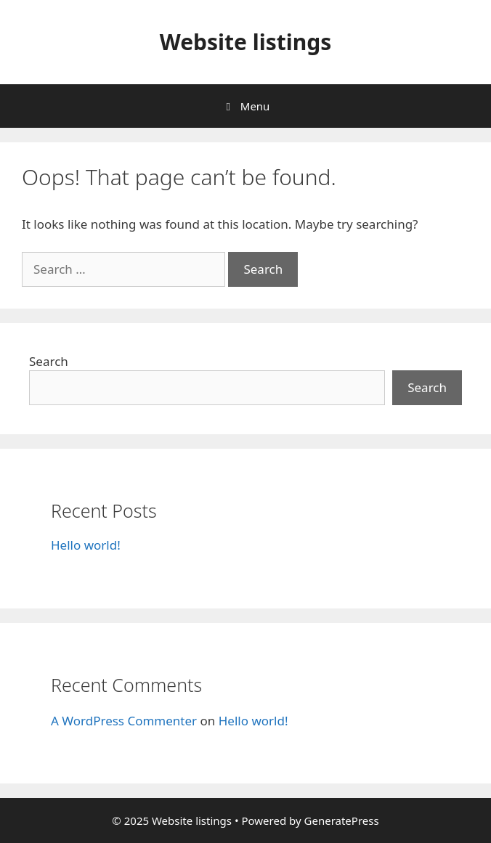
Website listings (246, 42)
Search (48, 361)
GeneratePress (341, 820)
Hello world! (86, 545)
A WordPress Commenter (124, 720)
